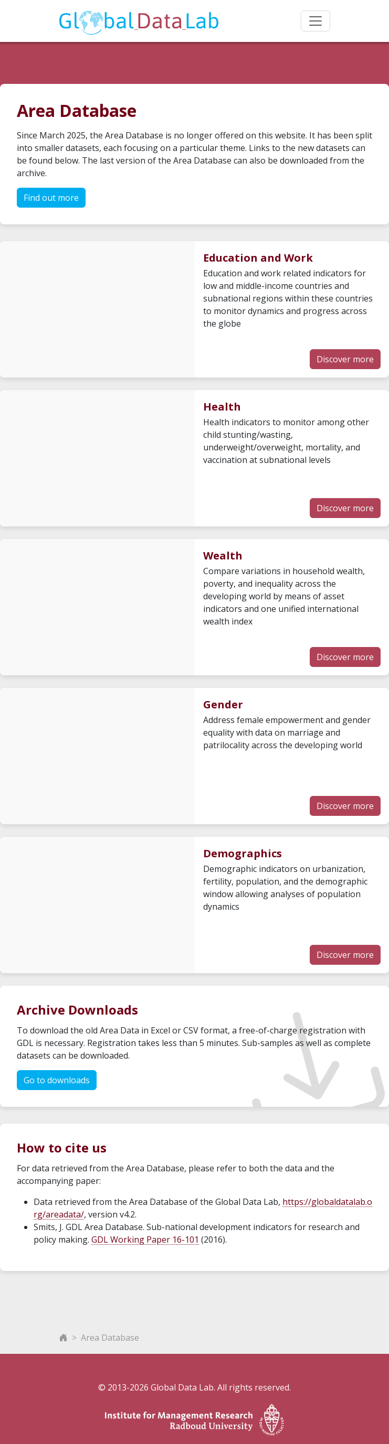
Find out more (51, 197)
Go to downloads (57, 1080)
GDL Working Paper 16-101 (145, 1239)
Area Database (110, 1337)
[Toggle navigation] (315, 20)
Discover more (345, 359)
